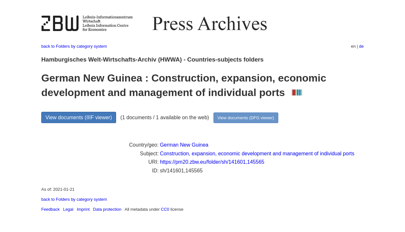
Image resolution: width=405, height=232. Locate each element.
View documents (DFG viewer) (246, 117)
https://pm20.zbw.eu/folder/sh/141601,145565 (212, 162)
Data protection (107, 209)
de (361, 46)
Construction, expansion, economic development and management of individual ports (257, 153)
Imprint (83, 209)
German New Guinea (184, 145)
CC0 (165, 209)
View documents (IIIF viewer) (78, 117)
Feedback (50, 209)
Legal (68, 209)
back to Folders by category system (74, 46)
